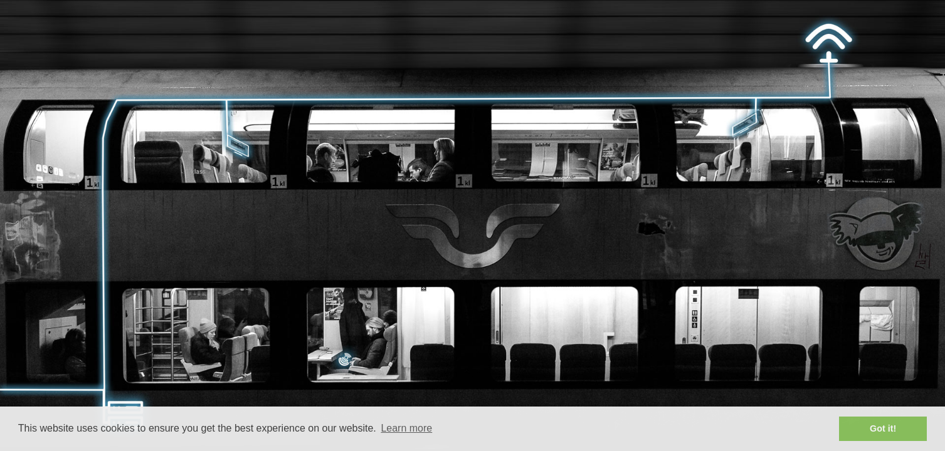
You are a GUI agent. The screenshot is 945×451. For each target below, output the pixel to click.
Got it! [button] (883, 428)
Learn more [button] (406, 428)
